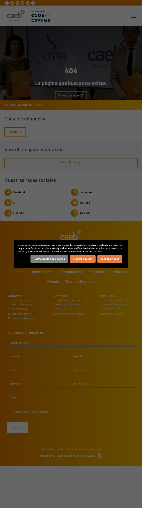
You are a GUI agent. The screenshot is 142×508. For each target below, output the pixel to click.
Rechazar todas (109, 259)
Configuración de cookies (49, 259)
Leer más (98, 251)
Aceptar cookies (83, 259)
